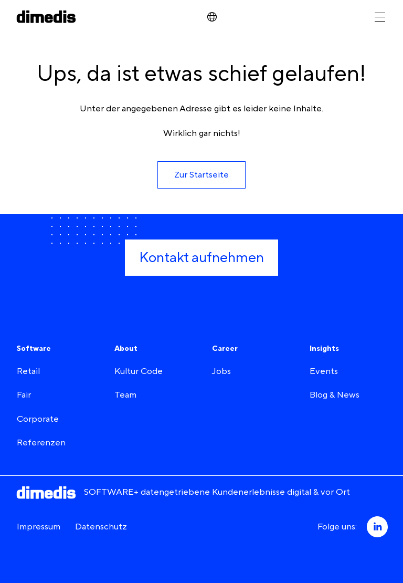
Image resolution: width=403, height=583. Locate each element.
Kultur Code (138, 371)
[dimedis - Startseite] (46, 17)
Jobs (221, 371)
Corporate (38, 419)
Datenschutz (101, 527)
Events (324, 371)
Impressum (38, 527)
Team (125, 395)
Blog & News (334, 395)
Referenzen (41, 443)
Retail (28, 371)
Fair (24, 395)
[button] (201, 175)
